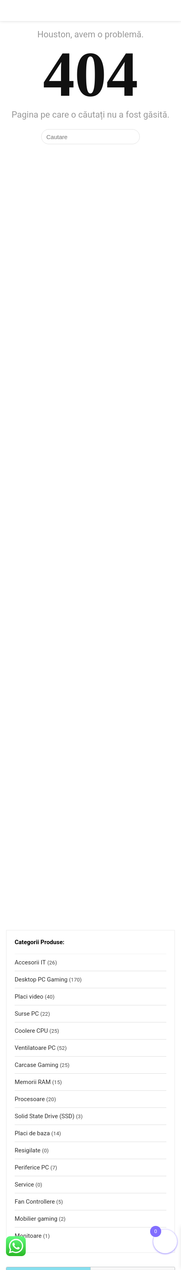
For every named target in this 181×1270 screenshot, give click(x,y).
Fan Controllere (35, 1201)
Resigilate (27, 1150)
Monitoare (28, 1235)
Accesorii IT (30, 962)
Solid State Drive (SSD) (44, 1116)
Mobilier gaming (36, 1218)
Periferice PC (32, 1167)
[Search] (168, 10)
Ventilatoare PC (35, 1047)
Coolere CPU (31, 1030)
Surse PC (27, 1013)
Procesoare (30, 1099)
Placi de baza (32, 1133)
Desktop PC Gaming (41, 979)
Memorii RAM (33, 1082)
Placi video (29, 996)
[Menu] (9, 10)
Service (24, 1184)
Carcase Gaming (36, 1065)
